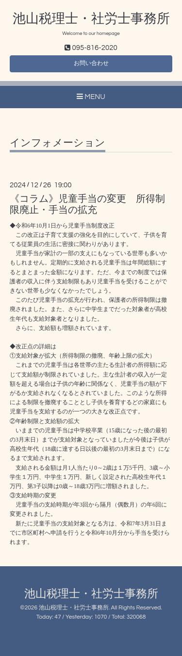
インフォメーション (57, 143)
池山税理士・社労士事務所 (91, 19)
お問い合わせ (91, 63)
